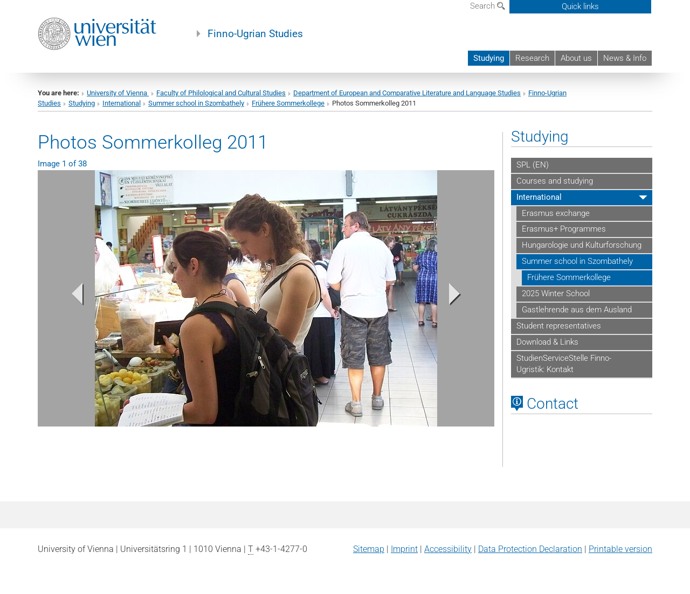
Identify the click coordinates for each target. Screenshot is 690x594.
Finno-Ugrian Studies (255, 34)
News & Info (624, 58)
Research (532, 58)
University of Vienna (118, 93)
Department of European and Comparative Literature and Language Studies (407, 93)
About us (576, 58)
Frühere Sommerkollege (288, 103)
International (121, 103)
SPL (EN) (532, 165)
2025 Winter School (556, 293)
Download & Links (547, 342)
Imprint (404, 549)
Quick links (580, 6)
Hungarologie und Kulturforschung (581, 245)
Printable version (620, 549)
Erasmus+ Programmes (564, 229)
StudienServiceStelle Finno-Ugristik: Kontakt (563, 364)
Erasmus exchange (556, 213)
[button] (72, 296)
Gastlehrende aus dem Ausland (577, 310)
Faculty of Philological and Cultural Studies (221, 93)
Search (487, 6)
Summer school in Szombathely (196, 103)
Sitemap (368, 549)
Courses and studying (554, 181)
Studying (488, 58)
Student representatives (558, 326)
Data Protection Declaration (530, 549)
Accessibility (448, 549)
